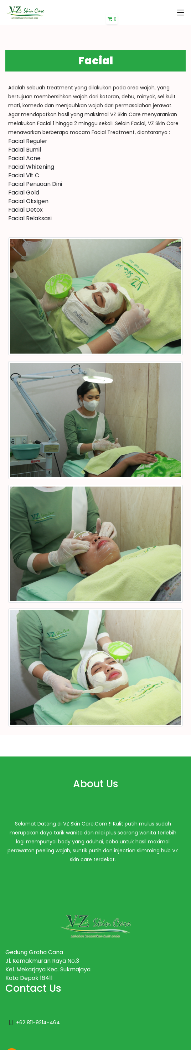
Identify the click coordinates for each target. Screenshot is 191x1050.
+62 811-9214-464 (38, 1022)
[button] (112, 19)
